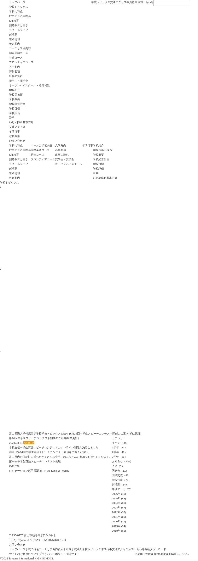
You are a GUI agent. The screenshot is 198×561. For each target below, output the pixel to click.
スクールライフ (18, 29)
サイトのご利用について (24, 553)
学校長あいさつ (102, 150)
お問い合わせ (145, 2)
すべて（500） (121, 442)
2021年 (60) (119, 516)
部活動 (13, 34)
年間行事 (14, 131)
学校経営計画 (17, 103)
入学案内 (14, 66)
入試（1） (118, 466)
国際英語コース (18, 52)
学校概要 (14, 99)
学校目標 (14, 108)
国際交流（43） (121, 475)
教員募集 (131, 2)
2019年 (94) (119, 526)
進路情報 (14, 39)
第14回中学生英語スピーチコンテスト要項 (35, 461)
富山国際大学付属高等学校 (25, 433)
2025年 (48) (119, 498)
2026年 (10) (119, 493)
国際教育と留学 (18, 25)
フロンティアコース (21, 62)
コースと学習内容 (20, 48)
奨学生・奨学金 (18, 80)
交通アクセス (118, 2)
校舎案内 (14, 43)
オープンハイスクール (68, 163)
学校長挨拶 (16, 94)
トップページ (17, 2)
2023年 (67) (119, 507)
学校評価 (14, 113)
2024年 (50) (119, 502)
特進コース (16, 57)
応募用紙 (14, 466)
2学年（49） (119, 452)
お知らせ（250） (122, 461)
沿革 (12, 117)
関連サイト (72, 553)
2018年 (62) (119, 530)
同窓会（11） (120, 470)
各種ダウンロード (155, 549)
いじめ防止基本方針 (21, 122)
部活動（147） (121, 484)
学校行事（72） (121, 479)
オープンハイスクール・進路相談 (29, 85)
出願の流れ (16, 76)
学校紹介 (14, 90)
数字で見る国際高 (20, 16)
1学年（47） (119, 447)
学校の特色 (16, 11)
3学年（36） (119, 456)
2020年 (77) (119, 521)
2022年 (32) (119, 512)
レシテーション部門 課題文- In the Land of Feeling (39, 470)
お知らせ (66, 433)
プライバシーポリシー (52, 553)
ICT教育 (14, 20)
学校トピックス (100, 2)
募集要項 (14, 71)
